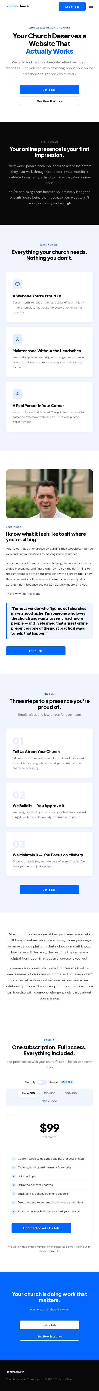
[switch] (42, 1082)
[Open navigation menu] (91, 6)
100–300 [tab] (49, 1093)
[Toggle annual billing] (49, 1082)
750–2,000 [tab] (49, 1101)
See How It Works (49, 101)
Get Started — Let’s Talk (41, 1228)
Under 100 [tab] (28, 1093)
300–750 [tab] (71, 1093)
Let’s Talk (72, 6)
